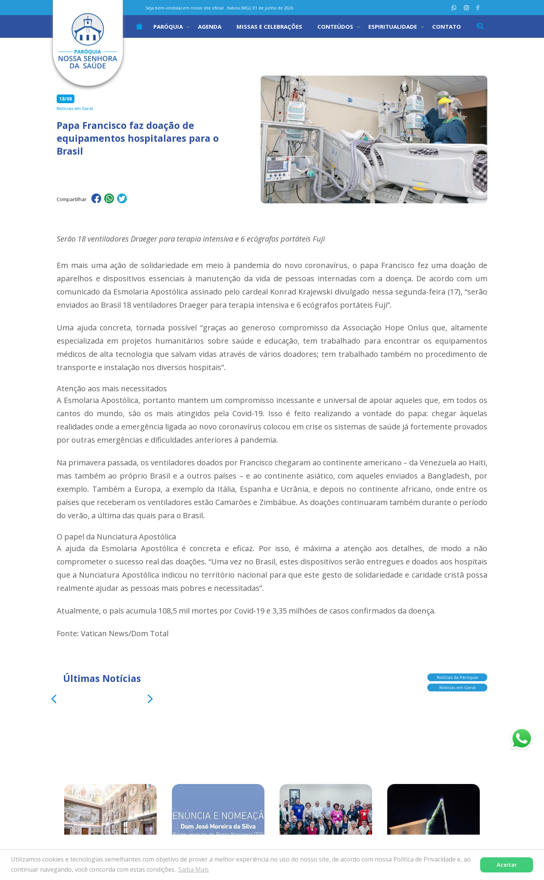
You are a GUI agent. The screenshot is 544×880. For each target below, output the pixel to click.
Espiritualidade (392, 26)
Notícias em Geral (457, 685)
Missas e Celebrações (269, 26)
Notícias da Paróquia (457, 674)
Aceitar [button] (507, 864)
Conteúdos (335, 26)
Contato (446, 26)
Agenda (209, 26)
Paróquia (168, 26)
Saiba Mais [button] (193, 869)
